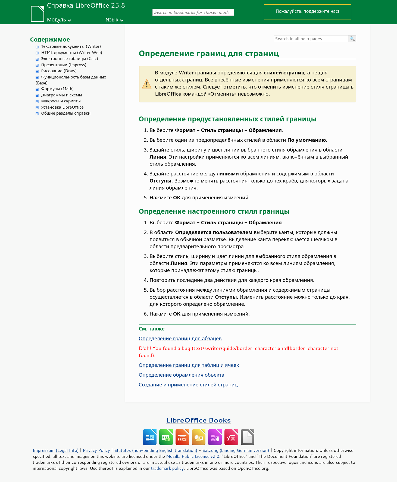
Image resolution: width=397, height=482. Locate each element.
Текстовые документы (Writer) (71, 46)
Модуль (56, 19)
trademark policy (167, 468)
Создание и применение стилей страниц (188, 384)
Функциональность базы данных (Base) (71, 80)
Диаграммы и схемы (61, 95)
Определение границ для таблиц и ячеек (189, 364)
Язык (112, 19)
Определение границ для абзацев (180, 338)
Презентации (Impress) (64, 65)
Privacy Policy (96, 450)
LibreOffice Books (198, 420)
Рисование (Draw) (59, 71)
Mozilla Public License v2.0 (192, 456)
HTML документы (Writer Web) (71, 52)
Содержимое (50, 39)
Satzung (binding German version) (235, 450)
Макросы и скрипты (61, 101)
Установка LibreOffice (62, 107)
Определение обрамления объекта (181, 374)
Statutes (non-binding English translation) (155, 450)
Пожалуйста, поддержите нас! (307, 11)
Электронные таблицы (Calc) (69, 58)
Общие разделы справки (66, 113)
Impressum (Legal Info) (56, 450)
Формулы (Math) (57, 89)
